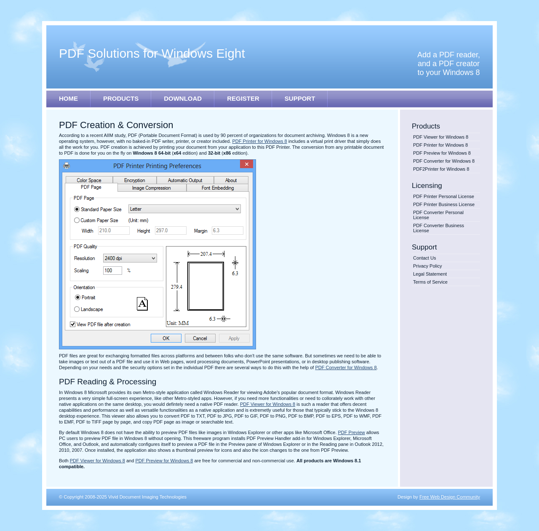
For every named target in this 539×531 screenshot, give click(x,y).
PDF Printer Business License (444, 204)
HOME (68, 98)
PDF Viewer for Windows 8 (440, 136)
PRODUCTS (121, 98)
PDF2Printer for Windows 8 (441, 169)
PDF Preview (351, 432)
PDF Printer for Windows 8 (440, 145)
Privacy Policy (427, 265)
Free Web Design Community (449, 496)
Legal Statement (430, 273)
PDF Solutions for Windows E (152, 53)
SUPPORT (300, 98)
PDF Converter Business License (438, 228)
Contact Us (424, 257)
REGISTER (243, 98)
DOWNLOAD (183, 98)
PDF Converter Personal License (438, 215)
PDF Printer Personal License (443, 196)
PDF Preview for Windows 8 (442, 153)
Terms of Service (430, 281)
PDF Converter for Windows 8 (444, 161)
